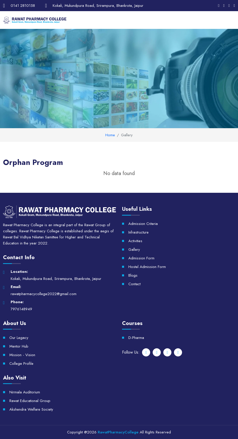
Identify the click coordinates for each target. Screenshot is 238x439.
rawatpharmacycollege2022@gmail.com (43, 294)
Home (110, 135)
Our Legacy (18, 337)
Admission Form (141, 258)
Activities (135, 241)
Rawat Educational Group (29, 401)
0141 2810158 (23, 5)
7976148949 (21, 309)
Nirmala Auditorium (24, 392)
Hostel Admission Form (147, 267)
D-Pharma (136, 337)
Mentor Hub (18, 346)
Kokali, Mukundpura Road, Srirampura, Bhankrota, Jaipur (98, 5)
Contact (134, 284)
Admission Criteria (143, 223)
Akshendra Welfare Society (31, 409)
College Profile (21, 363)
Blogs (132, 275)
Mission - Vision (22, 355)
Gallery (134, 249)
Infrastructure (138, 232)
